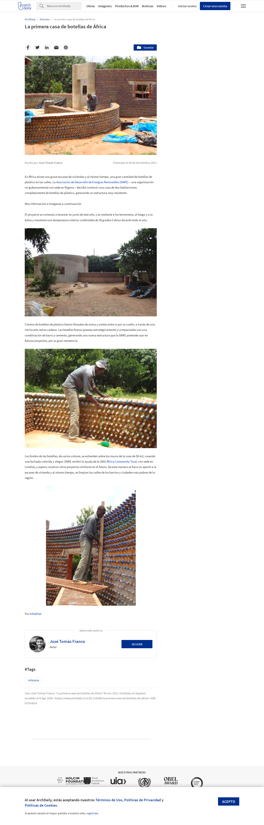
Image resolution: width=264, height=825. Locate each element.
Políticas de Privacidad (142, 800)
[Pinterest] (66, 47)
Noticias (147, 6)
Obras (90, 6)
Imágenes (105, 6)
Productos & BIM (127, 6)
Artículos (33, 680)
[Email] (56, 47)
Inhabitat (35, 614)
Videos (161, 6)
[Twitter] (37, 47)
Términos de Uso (108, 800)
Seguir (137, 644)
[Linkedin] (47, 47)
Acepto (228, 801)
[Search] (64, 6)
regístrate (92, 813)
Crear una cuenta (215, 6)
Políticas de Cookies (41, 805)
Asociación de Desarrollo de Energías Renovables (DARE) (92, 182)
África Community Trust (122, 461)
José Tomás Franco (67, 641)
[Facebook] (28, 47)
